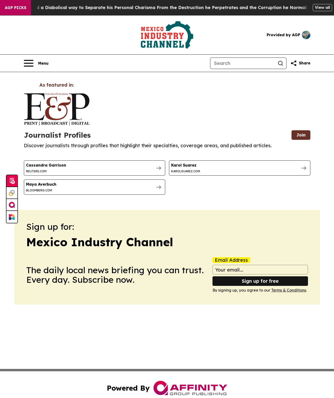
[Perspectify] (11, 193)
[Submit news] (11, 181)
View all (322, 7)
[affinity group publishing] (11, 205)
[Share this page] (300, 63)
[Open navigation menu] (36, 63)
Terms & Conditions (288, 290)
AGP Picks (15, 7)
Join (301, 135)
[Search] (242, 63)
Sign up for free (260, 281)
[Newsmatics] (11, 217)
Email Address (231, 260)
